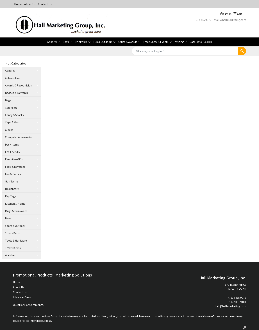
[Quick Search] (185, 51)
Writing (179, 42)
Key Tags (10, 196)
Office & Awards (127, 42)
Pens (8, 218)
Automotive (12, 78)
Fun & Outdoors (102, 42)
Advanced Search (23, 297)
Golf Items (11, 181)
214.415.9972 (203, 20)
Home (18, 4)
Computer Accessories (18, 137)
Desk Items (12, 144)
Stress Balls (12, 233)
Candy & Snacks (14, 115)
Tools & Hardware (16, 240)
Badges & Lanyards (16, 93)
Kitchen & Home (15, 203)
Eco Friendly (12, 152)
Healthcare (12, 189)
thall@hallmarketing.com (229, 20)
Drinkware (81, 42)
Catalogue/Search (201, 42)
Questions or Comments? (28, 305)
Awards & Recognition (18, 85)
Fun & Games (13, 174)
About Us (29, 4)
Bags (66, 42)
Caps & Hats (12, 122)
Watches (10, 255)
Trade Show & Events (156, 42)
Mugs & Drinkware (16, 211)
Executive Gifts (14, 159)
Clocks (9, 129)
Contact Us (45, 4)
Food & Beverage (15, 166)
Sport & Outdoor (15, 226)
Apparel (52, 42)
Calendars (11, 107)
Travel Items (13, 248)
